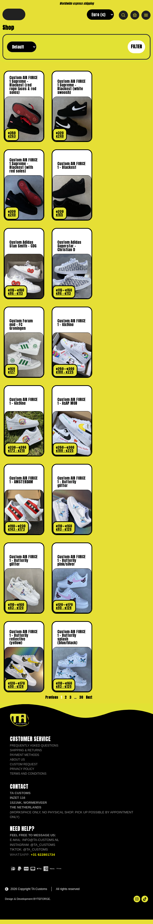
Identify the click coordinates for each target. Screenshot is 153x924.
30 (81, 701)
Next (89, 701)
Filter (136, 51)
